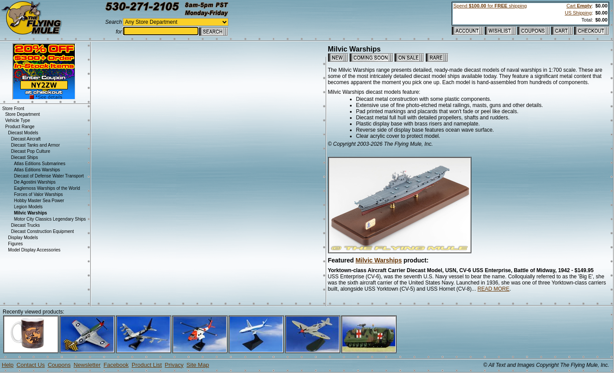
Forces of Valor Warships (38, 194)
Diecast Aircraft (25, 139)
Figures (15, 243)
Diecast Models (23, 132)
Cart (579, 5)
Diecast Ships (24, 157)
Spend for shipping (490, 5)
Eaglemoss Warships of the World (47, 188)
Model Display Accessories (34, 249)
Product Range (20, 126)
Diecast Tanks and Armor (35, 145)
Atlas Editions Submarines (40, 163)
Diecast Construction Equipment (42, 231)
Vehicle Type (17, 120)
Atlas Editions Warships (37, 169)
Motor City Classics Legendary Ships (50, 219)
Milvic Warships (379, 260)
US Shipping (578, 12)
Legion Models (28, 206)
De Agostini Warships (35, 182)
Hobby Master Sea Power (39, 200)
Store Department (22, 114)
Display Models (23, 237)
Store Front (13, 108)
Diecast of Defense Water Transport (49, 176)
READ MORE (494, 289)
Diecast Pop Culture (30, 151)
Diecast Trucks (25, 225)
